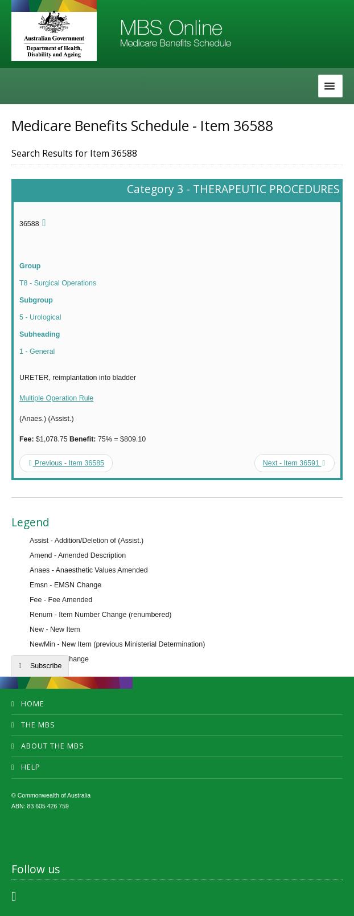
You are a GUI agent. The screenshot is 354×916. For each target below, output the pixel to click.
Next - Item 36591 (294, 463)
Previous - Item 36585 (66, 463)
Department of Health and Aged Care (54, 34)
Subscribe (45, 666)
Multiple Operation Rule (56, 398)
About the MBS (52, 746)
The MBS (38, 725)
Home (32, 704)
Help (30, 767)
